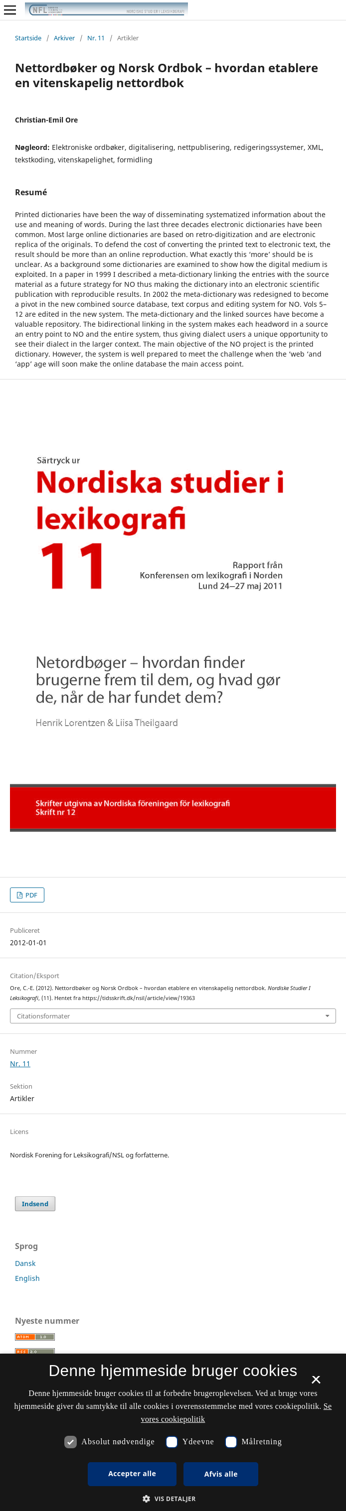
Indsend (35, 1203)
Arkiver (64, 37)
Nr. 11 (96, 37)
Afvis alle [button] (221, 1474)
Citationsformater (43, 1015)
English (27, 1278)
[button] (172, 1499)
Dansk (25, 1263)
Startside (28, 37)
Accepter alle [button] (132, 1473)
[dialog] (173, 1432)
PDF (30, 894)
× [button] (316, 1383)
